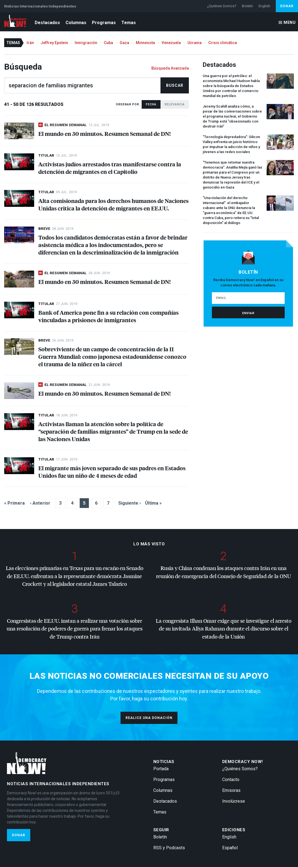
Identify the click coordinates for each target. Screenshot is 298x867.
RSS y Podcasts (169, 847)
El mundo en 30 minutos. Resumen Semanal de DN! (104, 133)
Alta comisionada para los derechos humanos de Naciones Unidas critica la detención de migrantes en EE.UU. (113, 204)
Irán (30, 42)
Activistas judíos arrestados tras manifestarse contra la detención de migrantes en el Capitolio (109, 167)
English (264, 6)
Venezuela (171, 42)
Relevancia (175, 104)
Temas (128, 22)
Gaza (124, 42)
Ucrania (194, 42)
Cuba (108, 42)
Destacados (47, 22)
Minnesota (145, 42)
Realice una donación (149, 718)
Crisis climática (222, 42)
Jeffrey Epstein (54, 42)
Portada (161, 768)
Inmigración (86, 42)
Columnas (76, 22)
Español (230, 847)
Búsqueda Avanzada (170, 68)
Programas (104, 22)
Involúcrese (233, 801)
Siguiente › (129, 503)
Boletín (247, 6)
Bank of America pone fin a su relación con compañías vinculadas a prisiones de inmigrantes (108, 316)
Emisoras (231, 790)
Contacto (230, 779)
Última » (153, 503)
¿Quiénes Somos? (221, 6)
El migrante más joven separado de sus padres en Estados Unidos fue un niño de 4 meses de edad (112, 471)
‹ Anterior (40, 503)
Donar (287, 6)
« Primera (14, 503)
